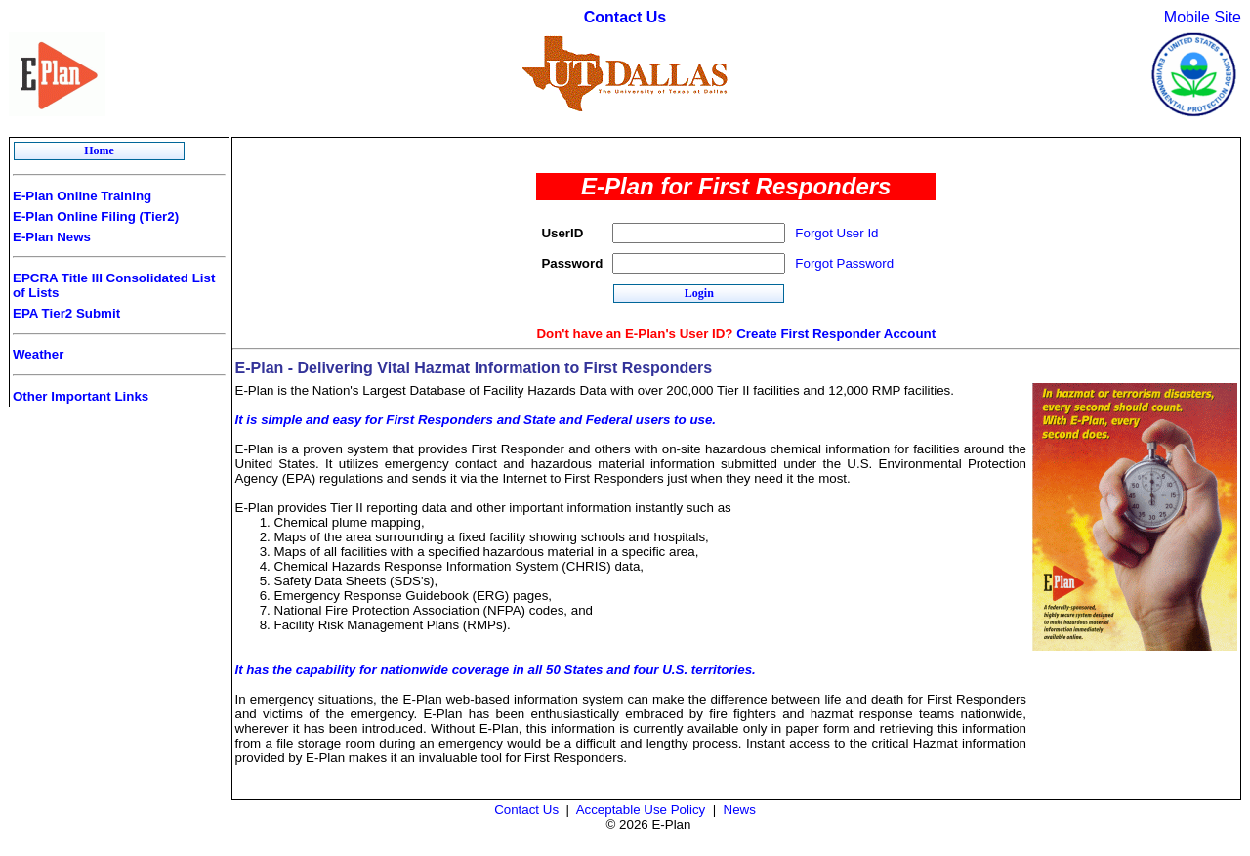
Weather (38, 354)
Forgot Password (844, 263)
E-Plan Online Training (82, 196)
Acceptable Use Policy (641, 809)
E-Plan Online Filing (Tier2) (96, 216)
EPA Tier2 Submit (66, 313)
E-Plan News (52, 237)
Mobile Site (1202, 17)
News (740, 809)
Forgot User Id (836, 233)
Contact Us (625, 17)
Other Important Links (80, 396)
